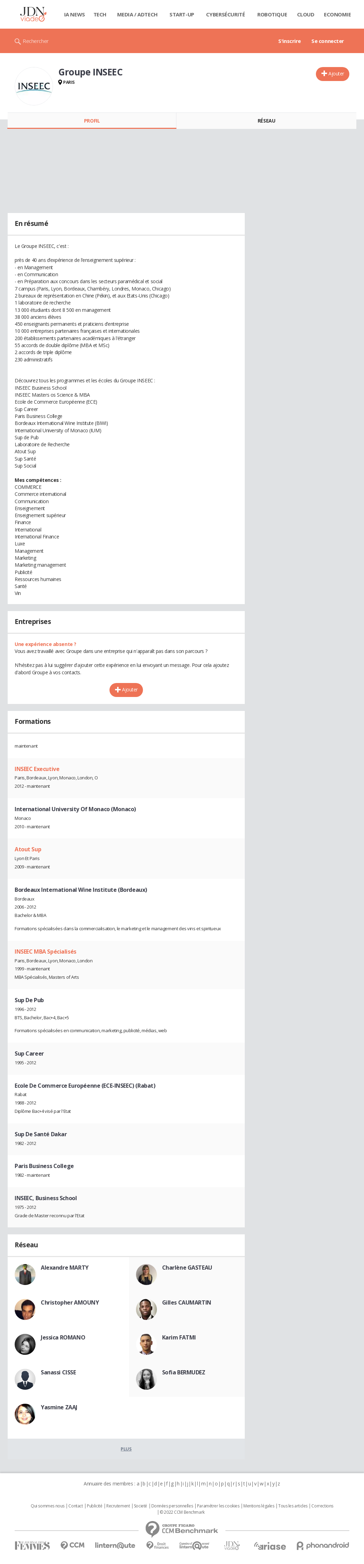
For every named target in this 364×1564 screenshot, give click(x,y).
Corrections (322, 1506)
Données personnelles (172, 1506)
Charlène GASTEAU (187, 1267)
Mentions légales (258, 1506)
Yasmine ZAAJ (59, 1407)
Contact (75, 1506)
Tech (99, 14)
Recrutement (118, 1506)
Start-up (181, 14)
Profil (92, 120)
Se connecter (327, 40)
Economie (337, 14)
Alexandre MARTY (65, 1267)
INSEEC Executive (37, 769)
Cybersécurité (225, 14)
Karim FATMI (179, 1337)
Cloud (305, 14)
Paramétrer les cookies (218, 1506)
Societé (140, 1506)
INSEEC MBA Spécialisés (45, 951)
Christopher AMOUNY (70, 1302)
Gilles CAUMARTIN (186, 1302)
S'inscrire (289, 40)
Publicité (94, 1506)
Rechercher (36, 40)
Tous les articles (293, 1506)
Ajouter (336, 73)
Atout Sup (28, 849)
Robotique (272, 14)
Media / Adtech (137, 14)
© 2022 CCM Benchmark (182, 1512)
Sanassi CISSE (58, 1372)
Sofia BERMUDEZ (183, 1372)
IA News (74, 14)
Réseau (266, 120)
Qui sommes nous (48, 1506)
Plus (126, 1449)
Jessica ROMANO (63, 1337)
